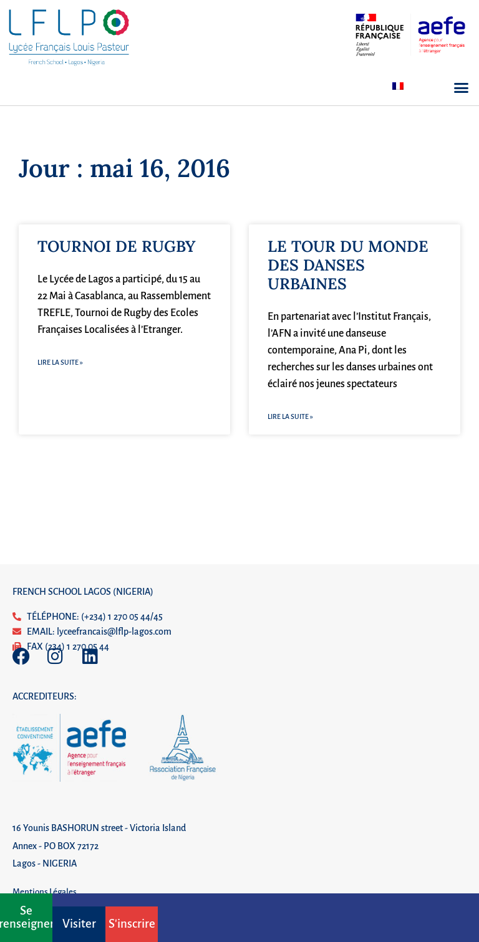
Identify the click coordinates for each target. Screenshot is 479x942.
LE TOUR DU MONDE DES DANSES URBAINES (348, 265)
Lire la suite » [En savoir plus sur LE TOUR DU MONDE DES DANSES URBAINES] (290, 416)
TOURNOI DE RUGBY (116, 246)
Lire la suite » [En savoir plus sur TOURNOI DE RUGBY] (60, 362)
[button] (461, 88)
